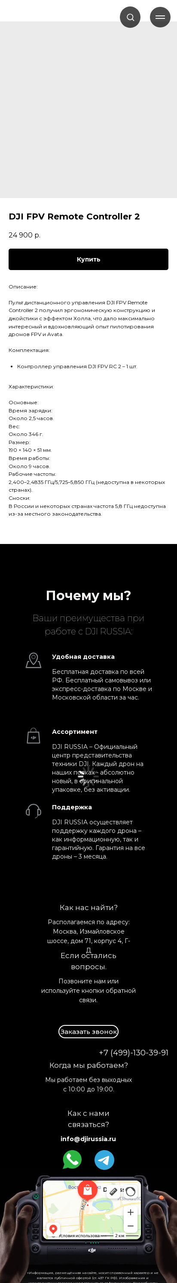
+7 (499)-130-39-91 (133, 1053)
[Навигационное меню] (160, 17)
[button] (130, 17)
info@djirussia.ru (88, 1139)
